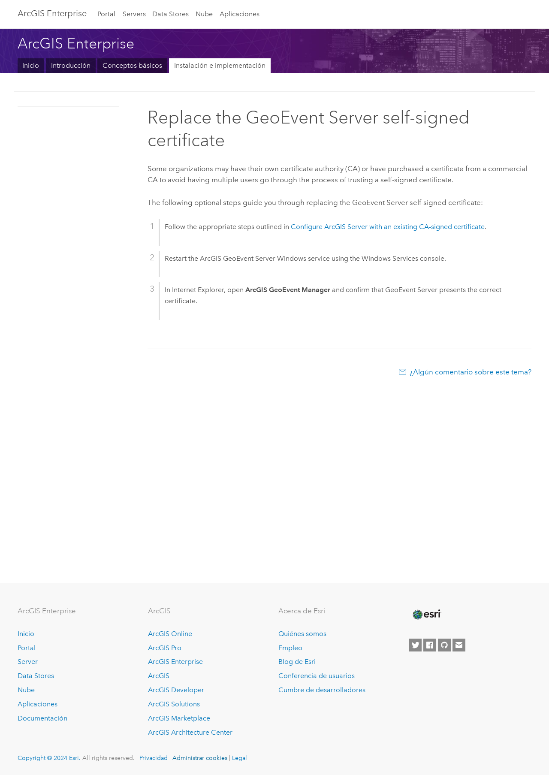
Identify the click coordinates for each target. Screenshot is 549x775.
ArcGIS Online (170, 634)
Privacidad (153, 757)
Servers (134, 14)
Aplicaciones (239, 14)
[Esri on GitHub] (444, 645)
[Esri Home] (426, 614)
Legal (239, 757)
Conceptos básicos (132, 65)
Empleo (290, 648)
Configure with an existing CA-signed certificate (388, 227)
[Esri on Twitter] (415, 645)
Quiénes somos (302, 634)
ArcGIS (158, 676)
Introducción (70, 65)
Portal (106, 14)
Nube (204, 14)
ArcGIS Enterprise (52, 13)
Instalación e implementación (219, 65)
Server (28, 661)
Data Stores (170, 14)
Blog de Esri (297, 661)
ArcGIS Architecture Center (190, 732)
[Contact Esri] (458, 645)
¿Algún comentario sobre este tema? (470, 372)
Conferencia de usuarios (316, 676)
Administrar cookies (199, 757)
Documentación (42, 718)
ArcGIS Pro (164, 648)
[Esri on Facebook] (429, 645)
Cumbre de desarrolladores (321, 690)
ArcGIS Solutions (174, 704)
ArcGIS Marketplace (179, 718)
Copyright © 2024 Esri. (49, 757)
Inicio (30, 65)
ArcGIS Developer (176, 690)
